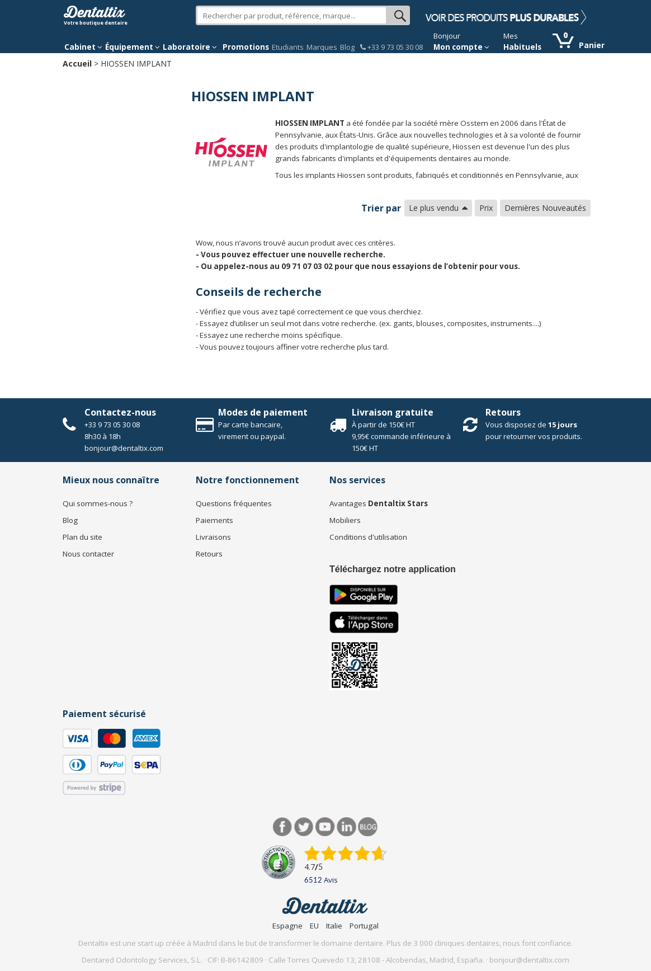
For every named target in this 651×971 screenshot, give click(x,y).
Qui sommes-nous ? (98, 503)
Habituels (522, 47)
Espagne (287, 926)
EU (314, 926)
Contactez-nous (120, 412)
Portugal (364, 926)
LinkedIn (346, 827)
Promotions (246, 47)
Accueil (77, 63)
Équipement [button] (132, 47)
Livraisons (213, 537)
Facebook (283, 827)
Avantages (378, 503)
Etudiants (288, 47)
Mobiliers (345, 520)
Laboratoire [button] (190, 47)
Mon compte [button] (461, 47)
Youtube (325, 827)
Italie (334, 926)
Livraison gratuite (392, 412)
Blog (347, 47)
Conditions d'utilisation (368, 537)
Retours (503, 412)
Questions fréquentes (234, 503)
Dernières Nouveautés (545, 207)
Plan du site (82, 537)
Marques (321, 47)
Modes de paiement (263, 412)
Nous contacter (88, 554)
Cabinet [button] (83, 47)
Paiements (214, 520)
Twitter (304, 827)
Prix (486, 207)
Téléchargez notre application (392, 569)
